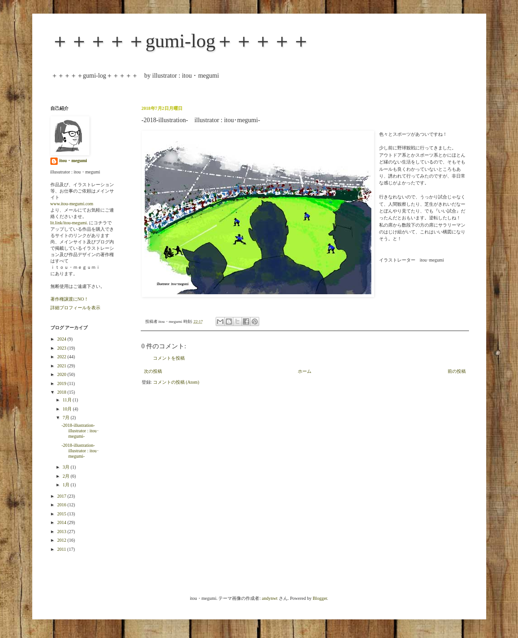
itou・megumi (73, 160)
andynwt (269, 598)
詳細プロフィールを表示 (75, 307)
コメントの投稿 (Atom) (176, 382)
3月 (67, 467)
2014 (62, 522)
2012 (62, 540)
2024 (62, 338)
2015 (62, 513)
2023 (62, 348)
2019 (62, 383)
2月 (67, 476)
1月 (67, 484)
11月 (68, 399)
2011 (62, 549)
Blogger (320, 598)
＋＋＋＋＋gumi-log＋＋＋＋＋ (180, 40)
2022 (62, 356)
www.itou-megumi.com (72, 203)
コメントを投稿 (169, 358)
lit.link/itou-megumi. (69, 222)
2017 (62, 496)
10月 (68, 408)
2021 (62, 365)
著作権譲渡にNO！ (69, 299)
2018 (62, 392)
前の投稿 (457, 371)
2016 (62, 504)
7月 (67, 417)
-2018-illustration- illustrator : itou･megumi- (80, 431)
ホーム (304, 371)
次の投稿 (153, 371)
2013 (62, 531)
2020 (62, 374)
